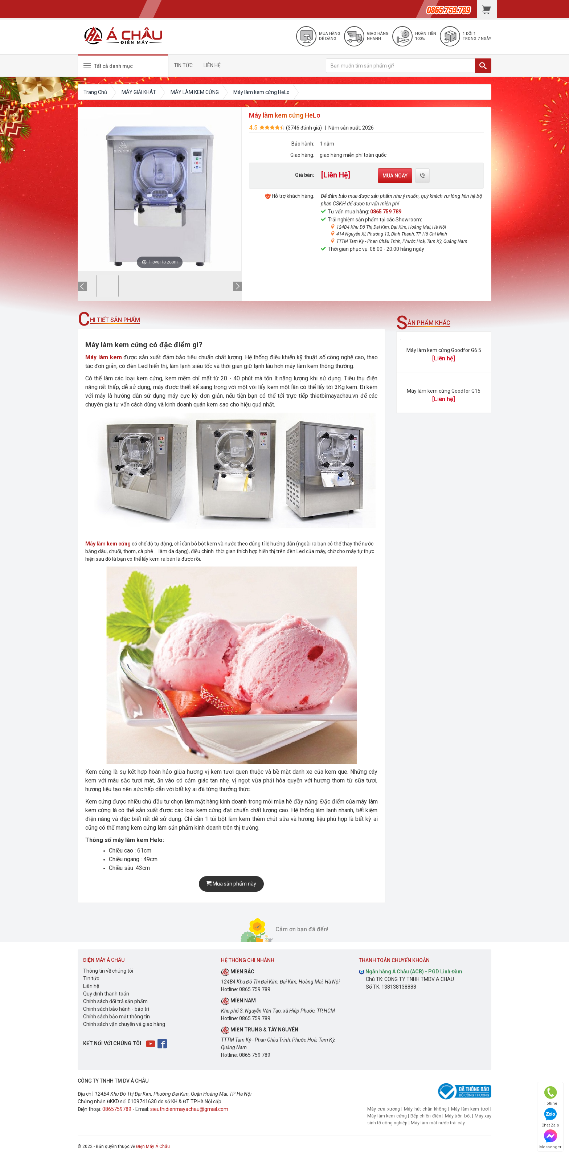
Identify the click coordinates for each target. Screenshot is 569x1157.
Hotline (550, 1096)
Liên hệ (91, 986)
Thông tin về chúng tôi (108, 971)
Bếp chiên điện (425, 1116)
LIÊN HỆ (212, 65)
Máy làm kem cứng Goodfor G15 (443, 391)
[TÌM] (483, 65)
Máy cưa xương (383, 1109)
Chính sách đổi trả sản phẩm (115, 1001)
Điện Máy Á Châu (153, 1146)
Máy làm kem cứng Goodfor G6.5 (443, 350)
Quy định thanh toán (106, 994)
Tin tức (91, 978)
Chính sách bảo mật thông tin (116, 1016)
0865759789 (116, 1109)
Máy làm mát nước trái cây (438, 1122)
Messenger (550, 1139)
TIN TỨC (183, 65)
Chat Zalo (550, 1118)
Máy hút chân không (425, 1109)
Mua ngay (395, 176)
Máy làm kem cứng (387, 1116)
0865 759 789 (385, 211)
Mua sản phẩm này (231, 884)
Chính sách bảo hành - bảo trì (116, 1009)
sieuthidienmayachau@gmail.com (189, 1109)
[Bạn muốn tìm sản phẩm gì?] (400, 65)
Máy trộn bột (458, 1116)
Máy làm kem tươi (470, 1109)
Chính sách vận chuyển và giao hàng (124, 1024)
